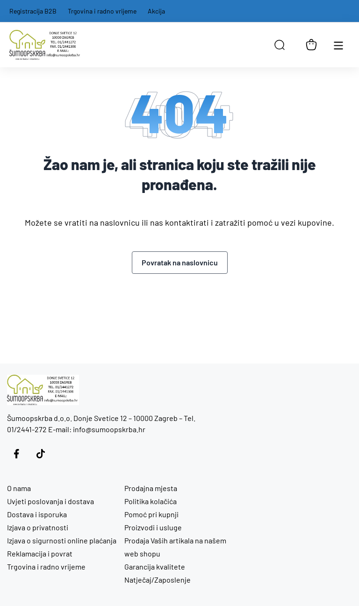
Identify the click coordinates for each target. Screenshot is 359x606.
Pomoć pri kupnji (151, 514)
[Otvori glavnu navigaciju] (338, 45)
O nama (19, 488)
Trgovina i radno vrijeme (102, 11)
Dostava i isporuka (37, 514)
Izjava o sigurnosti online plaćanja (61, 540)
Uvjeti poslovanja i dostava (50, 501)
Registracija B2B (33, 11)
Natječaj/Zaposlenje (157, 579)
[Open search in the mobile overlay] (279, 45)
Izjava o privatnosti (37, 527)
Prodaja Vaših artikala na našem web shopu (175, 547)
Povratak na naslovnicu (180, 262)
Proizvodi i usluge (153, 527)
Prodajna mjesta (150, 488)
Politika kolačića (150, 501)
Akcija (156, 11)
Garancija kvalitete (154, 566)
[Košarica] (311, 45)
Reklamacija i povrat (39, 553)
